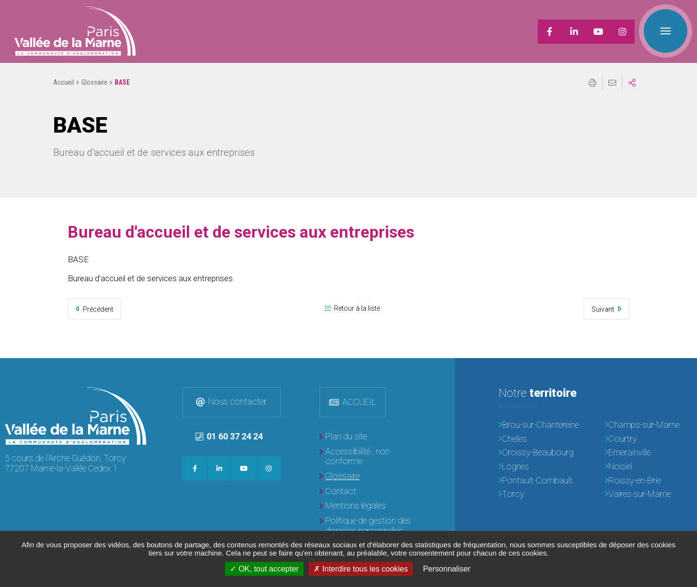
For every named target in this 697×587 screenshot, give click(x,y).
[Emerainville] (648, 453)
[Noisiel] (648, 467)
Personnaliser (446, 569)
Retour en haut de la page (682, 372)
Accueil (63, 82)
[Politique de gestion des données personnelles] (367, 526)
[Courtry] (648, 439)
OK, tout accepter (264, 569)
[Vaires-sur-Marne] (648, 494)
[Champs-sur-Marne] (648, 425)
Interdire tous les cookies (361, 569)
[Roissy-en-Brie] (648, 481)
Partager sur (632, 82)
